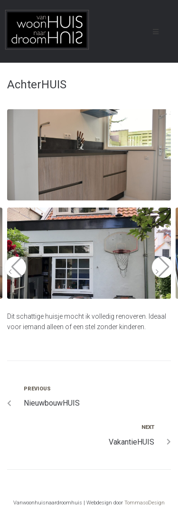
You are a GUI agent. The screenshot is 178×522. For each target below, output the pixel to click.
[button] (15, 267)
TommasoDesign (144, 503)
